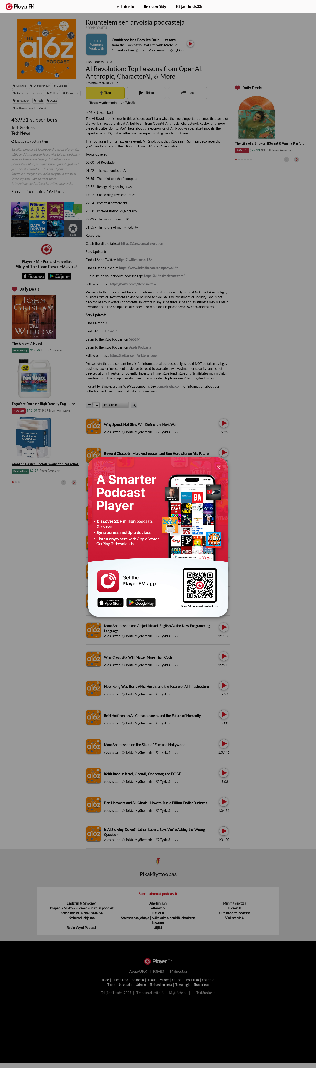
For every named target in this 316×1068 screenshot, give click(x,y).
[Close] (218, 467)
